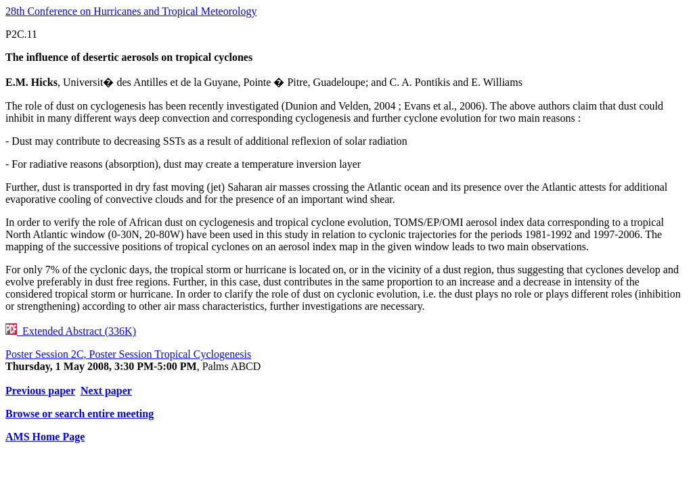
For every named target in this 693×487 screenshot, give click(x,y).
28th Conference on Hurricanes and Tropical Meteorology (130, 11)
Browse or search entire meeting (79, 413)
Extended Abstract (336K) (70, 331)
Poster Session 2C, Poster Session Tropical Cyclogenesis (128, 354)
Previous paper (40, 390)
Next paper (106, 390)
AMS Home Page (45, 436)
